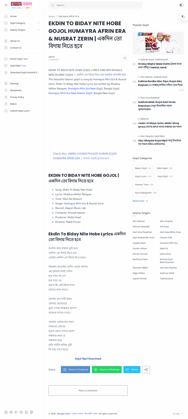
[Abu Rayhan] (147, 77)
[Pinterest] (31, 412)
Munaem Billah (140, 267)
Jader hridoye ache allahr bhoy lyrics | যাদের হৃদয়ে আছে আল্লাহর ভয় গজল (160, 125)
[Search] (95, 5)
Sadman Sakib (167, 273)
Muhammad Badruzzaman (167, 261)
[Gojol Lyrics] (143, 176)
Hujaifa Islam (139, 243)
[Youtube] (21, 412)
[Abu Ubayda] (147, 136)
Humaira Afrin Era (169, 243)
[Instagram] (11, 412)
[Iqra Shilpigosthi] (146, 192)
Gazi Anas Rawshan (142, 232)
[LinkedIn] (26, 412)
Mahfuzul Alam (140, 259)
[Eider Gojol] (164, 168)
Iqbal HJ (164, 248)
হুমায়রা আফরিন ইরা (115, 74)
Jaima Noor (165, 253)
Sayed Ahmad (140, 278)
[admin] (51, 56)
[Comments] (181, 90)
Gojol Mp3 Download (88, 358)
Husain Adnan (140, 248)
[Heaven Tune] (144, 184)
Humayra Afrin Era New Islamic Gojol (70, 93)
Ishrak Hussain (140, 253)
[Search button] (52, 5)
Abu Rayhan (139, 221)
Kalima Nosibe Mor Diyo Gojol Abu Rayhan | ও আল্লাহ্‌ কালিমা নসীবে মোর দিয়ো (160, 83)
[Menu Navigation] (6, 5)
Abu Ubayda (166, 221)
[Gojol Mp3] (159, 136)
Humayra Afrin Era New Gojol (85, 88)
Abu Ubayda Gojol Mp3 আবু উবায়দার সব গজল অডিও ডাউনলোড (159, 142)
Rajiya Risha (139, 273)
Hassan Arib (166, 237)
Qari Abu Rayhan (168, 267)
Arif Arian (164, 226)
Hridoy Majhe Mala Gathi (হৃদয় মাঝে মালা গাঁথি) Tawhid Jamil (160, 65)
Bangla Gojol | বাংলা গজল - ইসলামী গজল (77, 413)
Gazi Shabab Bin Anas (143, 237)
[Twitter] (16, 412)
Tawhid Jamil (166, 278)
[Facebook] (6, 412)
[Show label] (140, 201)
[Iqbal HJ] (145, 119)
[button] (181, 5)
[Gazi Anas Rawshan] (150, 97)
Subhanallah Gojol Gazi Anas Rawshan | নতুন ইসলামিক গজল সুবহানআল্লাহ (157, 105)
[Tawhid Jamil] (161, 59)
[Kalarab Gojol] (147, 59)
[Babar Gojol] (143, 168)
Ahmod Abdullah (141, 226)
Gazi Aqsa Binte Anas (170, 232)
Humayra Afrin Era (104, 79)
